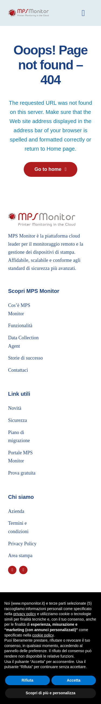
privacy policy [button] (24, 614)
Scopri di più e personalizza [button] (50, 693)
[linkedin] (23, 570)
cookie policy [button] (43, 635)
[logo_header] (28, 12)
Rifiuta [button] (27, 680)
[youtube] (12, 570)
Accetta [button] (74, 680)
